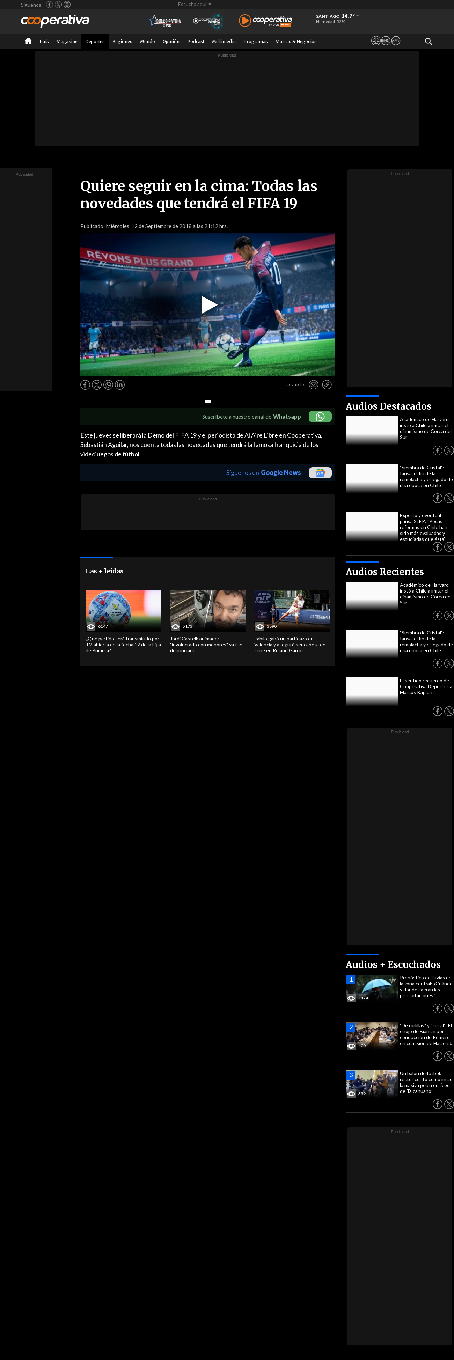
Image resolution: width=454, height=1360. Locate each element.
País (44, 41)
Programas (255, 41)
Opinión (171, 41)
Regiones (122, 41)
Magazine (67, 41)
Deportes (95, 41)
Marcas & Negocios (296, 41)
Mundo (147, 41)
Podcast (195, 41)
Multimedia (224, 41)
